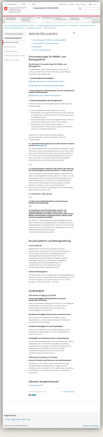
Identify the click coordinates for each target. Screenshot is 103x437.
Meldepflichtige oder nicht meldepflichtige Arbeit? (46, 81)
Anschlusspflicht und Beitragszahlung (46, 43)
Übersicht (83, 4)
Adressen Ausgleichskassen (42, 50)
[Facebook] (30, 395)
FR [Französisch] (92, 4)
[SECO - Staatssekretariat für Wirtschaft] (33, 10)
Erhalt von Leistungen (11, 60)
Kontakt (77, 4)
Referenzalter (40, 145)
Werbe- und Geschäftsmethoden (60, 18)
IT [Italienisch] (95, 4)
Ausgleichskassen (35, 385)
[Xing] (33, 395)
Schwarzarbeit (72, 25)
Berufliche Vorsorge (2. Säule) (14, 56)
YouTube (17, 419)
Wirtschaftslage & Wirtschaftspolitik (11, 18)
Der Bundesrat (10, 4)
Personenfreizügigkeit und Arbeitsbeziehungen (51, 25)
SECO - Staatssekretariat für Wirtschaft (15, 25)
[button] (80, 8)
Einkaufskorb (64, 4)
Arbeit (39, 18)
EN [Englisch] (98, 4)
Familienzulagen (10, 47)
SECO (32, 4)
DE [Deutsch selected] (90, 4)
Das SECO (88, 18)
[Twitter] (31, 395)
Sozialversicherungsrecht (33, 28)
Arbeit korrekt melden (87, 25)
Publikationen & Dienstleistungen (75, 18)
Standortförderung (47, 18)
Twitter (8, 419)
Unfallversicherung (10, 51)
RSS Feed (27, 419)
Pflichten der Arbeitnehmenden (13, 28)
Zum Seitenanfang (68, 391)
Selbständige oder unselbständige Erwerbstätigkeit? (47, 86)
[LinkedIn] (35, 395)
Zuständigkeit (37, 47)
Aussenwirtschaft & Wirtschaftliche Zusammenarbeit (26, 19)
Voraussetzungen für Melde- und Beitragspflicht (49, 40)
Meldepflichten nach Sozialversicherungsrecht (45, 95)
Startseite (71, 4)
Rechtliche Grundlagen (91, 426)
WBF (22, 4)
